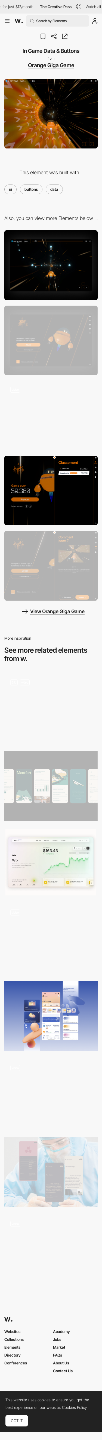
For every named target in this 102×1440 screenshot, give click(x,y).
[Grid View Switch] (51, 1249)
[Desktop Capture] (51, 340)
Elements (12, 1347)
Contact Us (63, 1370)
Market (59, 1347)
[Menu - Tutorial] (51, 565)
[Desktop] (51, 265)
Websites (12, 1331)
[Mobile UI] (51, 1171)
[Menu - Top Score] (51, 490)
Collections (14, 1339)
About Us (61, 1363)
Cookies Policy (74, 1407)
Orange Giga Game (51, 65)
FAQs (57, 1355)
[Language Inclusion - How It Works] (51, 1094)
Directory (12, 1355)
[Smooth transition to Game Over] (51, 415)
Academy (61, 1331)
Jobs (57, 1339)
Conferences (15, 1363)
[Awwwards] (19, 21)
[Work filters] (51, 938)
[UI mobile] (51, 1016)
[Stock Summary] (51, 862)
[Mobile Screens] (51, 786)
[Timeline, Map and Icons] (51, 708)
